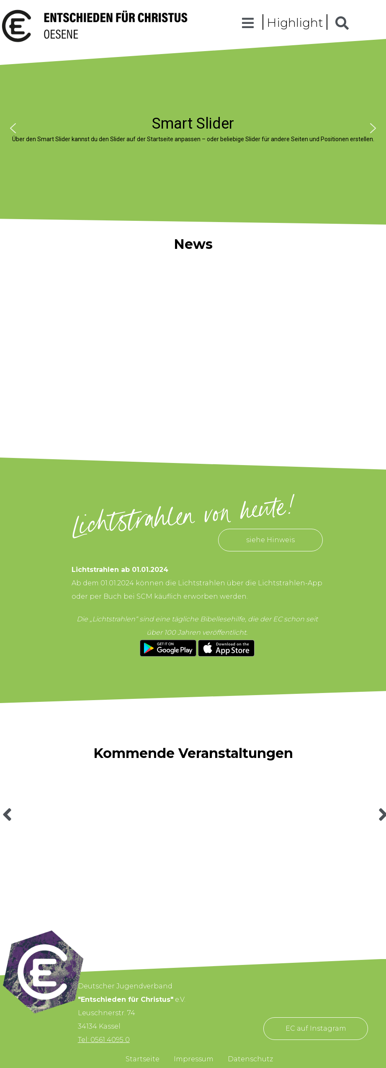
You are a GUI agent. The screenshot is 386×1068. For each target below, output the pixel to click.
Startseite (143, 1059)
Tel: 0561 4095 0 (104, 1040)
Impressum (194, 1059)
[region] (193, 128)
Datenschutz (250, 1059)
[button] (13, 128)
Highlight (295, 23)
